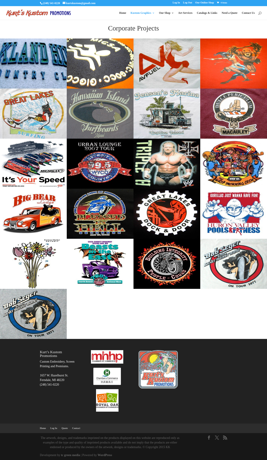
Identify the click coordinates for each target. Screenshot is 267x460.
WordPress (105, 455)
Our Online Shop (204, 3)
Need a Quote (229, 13)
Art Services (185, 13)
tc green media (70, 455)
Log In (176, 3)
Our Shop (164, 13)
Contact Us (248, 13)
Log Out (187, 3)
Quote (64, 428)
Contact (76, 428)
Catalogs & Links (207, 13)
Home (122, 13)
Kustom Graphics (141, 13)
